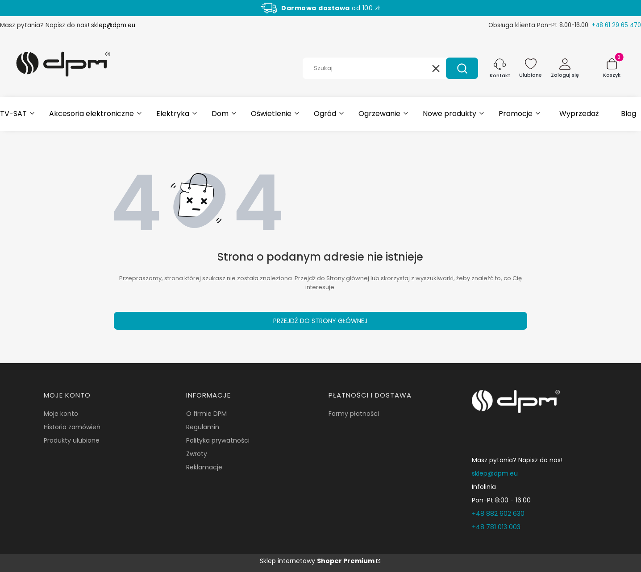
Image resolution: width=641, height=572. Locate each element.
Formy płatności (354, 413)
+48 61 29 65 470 (616, 25)
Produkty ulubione (72, 440)
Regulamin (202, 427)
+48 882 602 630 (498, 513)
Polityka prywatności (218, 440)
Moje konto (61, 413)
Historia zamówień (72, 427)
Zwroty (196, 453)
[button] (462, 68)
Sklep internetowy (317, 560)
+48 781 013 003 (496, 526)
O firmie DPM (206, 413)
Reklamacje (204, 467)
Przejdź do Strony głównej (320, 320)
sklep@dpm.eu (113, 25)
